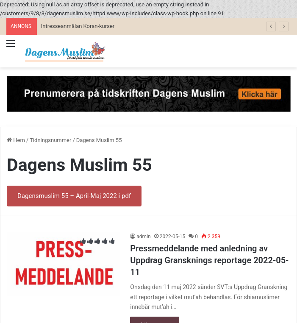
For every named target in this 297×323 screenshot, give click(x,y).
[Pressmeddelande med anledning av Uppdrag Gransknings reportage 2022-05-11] (63, 264)
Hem (16, 140)
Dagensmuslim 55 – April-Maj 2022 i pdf (74, 196)
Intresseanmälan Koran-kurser (77, 26)
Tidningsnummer (50, 140)
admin (143, 236)
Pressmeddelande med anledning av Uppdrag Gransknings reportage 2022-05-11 (209, 260)
